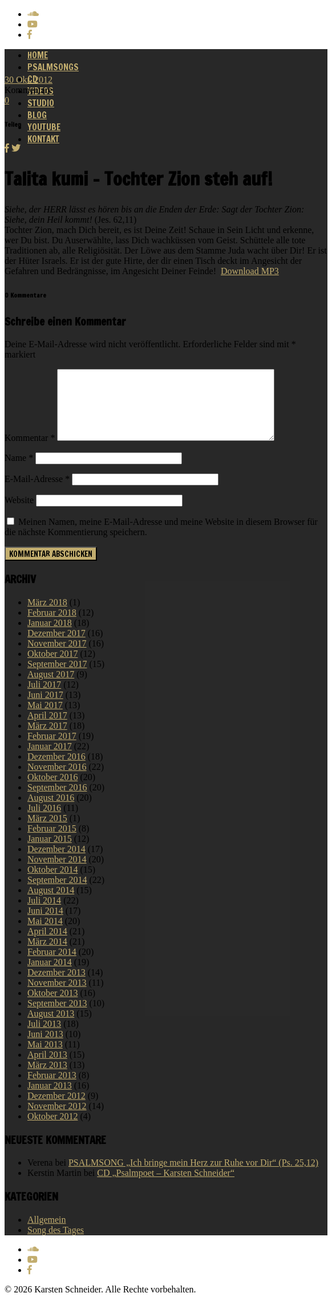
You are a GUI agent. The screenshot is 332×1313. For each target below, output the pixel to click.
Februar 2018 (51, 626)
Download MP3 (250, 271)
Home (37, 55)
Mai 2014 (45, 934)
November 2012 (57, 1120)
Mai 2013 (45, 1058)
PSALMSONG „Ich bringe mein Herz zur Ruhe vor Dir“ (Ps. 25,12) (193, 1176)
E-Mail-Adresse (37, 492)
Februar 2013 (51, 1089)
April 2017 (47, 729)
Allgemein (46, 1233)
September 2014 (57, 893)
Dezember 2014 (56, 863)
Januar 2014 (49, 976)
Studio (40, 103)
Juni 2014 (45, 924)
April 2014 (47, 945)
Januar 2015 (49, 852)
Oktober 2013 (52, 1006)
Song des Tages (55, 1243)
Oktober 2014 (52, 883)
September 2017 (57, 677)
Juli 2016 (44, 821)
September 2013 (57, 1017)
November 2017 (57, 657)
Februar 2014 (51, 965)
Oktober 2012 (52, 1130)
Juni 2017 (45, 708)
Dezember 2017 (56, 647)
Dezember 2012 (56, 1109)
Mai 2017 (45, 719)
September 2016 (57, 801)
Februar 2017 (51, 749)
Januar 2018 (49, 636)
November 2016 (57, 780)
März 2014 (47, 955)
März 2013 (47, 1078)
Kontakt (43, 139)
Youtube (43, 127)
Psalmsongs (53, 67)
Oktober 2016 (52, 791)
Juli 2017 (44, 698)
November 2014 (57, 873)
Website (19, 514)
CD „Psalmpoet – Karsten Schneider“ (165, 1186)
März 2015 (47, 832)
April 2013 (47, 1068)
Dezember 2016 (56, 770)
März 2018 (47, 616)
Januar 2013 (49, 1099)
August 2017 (50, 688)
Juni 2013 (45, 1048)
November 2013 (57, 996)
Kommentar (30, 451)
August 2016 (50, 811)
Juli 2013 (44, 1037)
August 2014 (50, 904)
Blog (37, 115)
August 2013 (50, 1027)
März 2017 (47, 739)
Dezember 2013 (56, 986)
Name (19, 471)
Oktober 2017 (52, 667)
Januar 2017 (49, 760)
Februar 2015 (51, 842)
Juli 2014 (44, 914)
